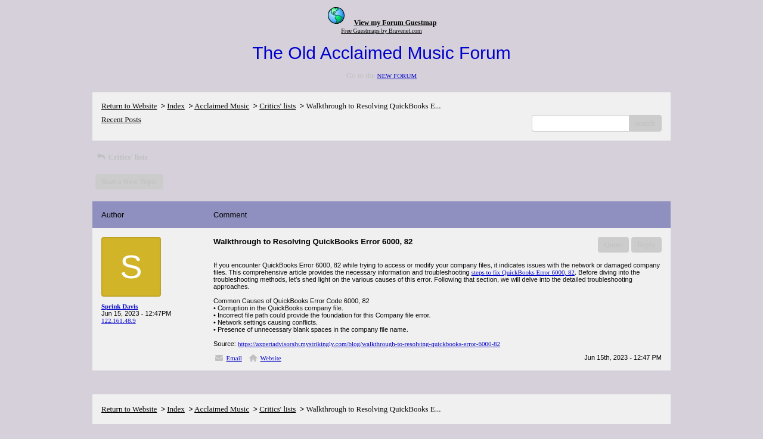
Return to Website (129, 105)
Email (234, 358)
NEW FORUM (397, 75)
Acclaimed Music (221, 105)
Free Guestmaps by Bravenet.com (381, 30)
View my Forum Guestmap (395, 22)
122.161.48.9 (118, 320)
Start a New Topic (129, 181)
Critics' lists (277, 105)
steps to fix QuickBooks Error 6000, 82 (523, 272)
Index (176, 105)
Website (270, 358)
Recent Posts (121, 119)
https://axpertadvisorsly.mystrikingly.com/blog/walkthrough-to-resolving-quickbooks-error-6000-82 (369, 343)
